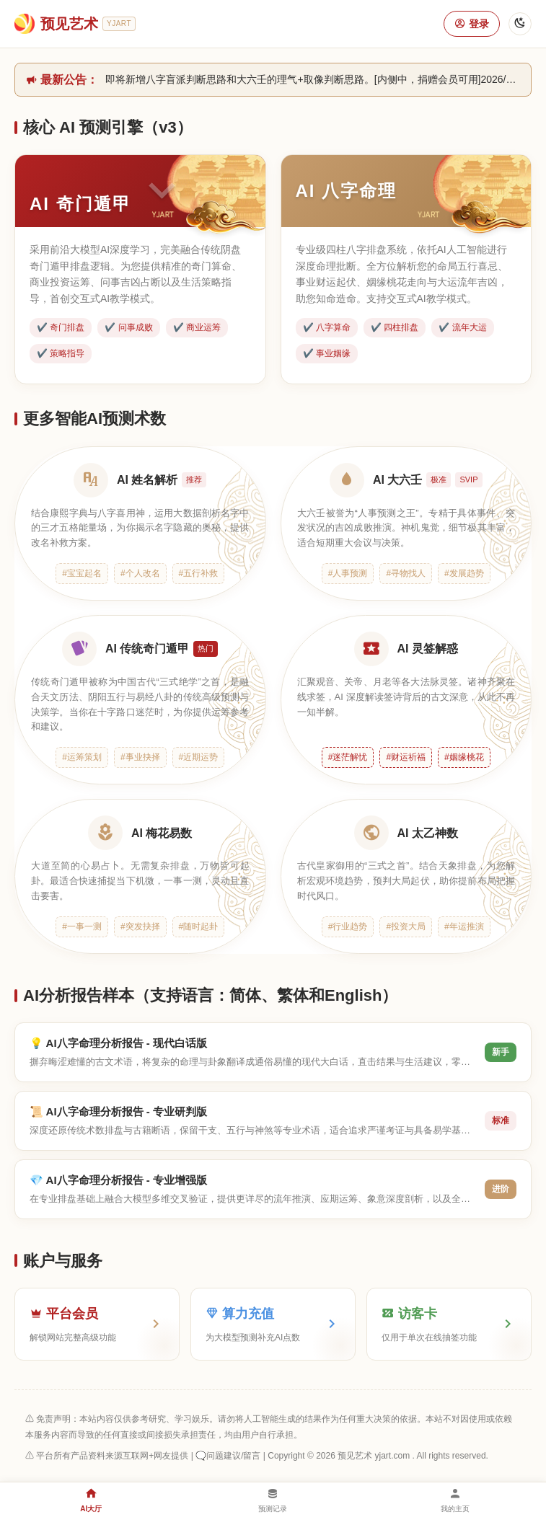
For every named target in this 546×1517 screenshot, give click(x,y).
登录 (471, 23)
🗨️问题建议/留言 (227, 1456)
